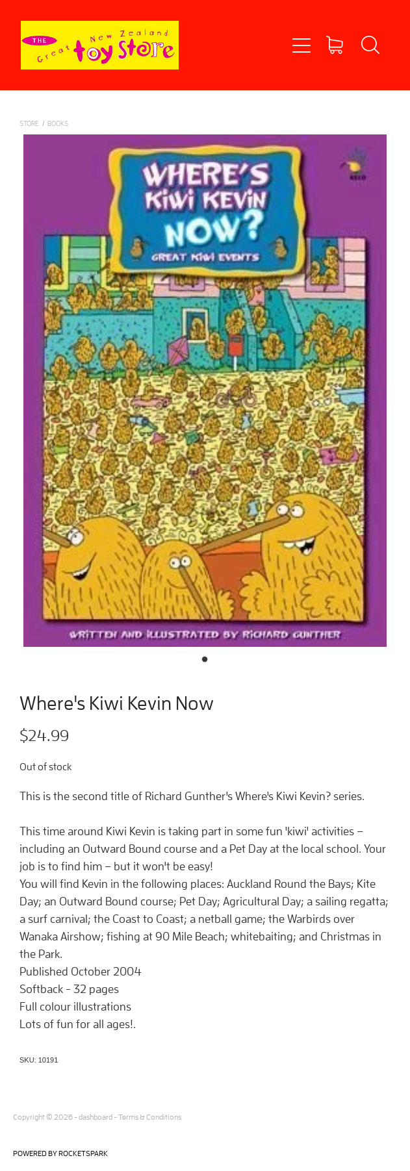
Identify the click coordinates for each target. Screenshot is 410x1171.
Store (29, 123)
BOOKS (57, 123)
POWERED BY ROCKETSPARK (60, 1153)
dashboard (95, 1117)
